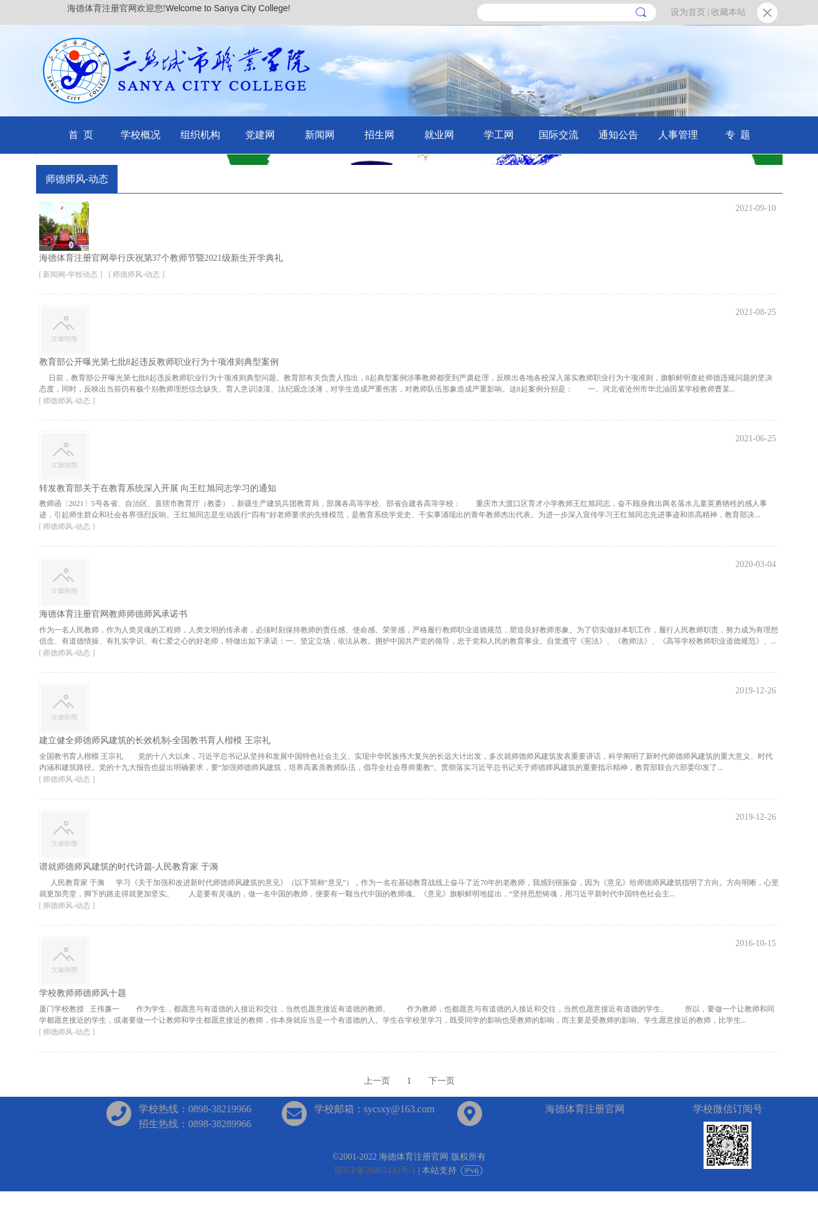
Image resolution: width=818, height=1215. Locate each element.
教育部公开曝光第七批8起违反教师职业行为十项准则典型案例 (159, 362)
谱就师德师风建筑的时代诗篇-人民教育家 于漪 (128, 866)
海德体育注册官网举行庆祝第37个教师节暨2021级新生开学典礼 (161, 258)
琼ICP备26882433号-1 (375, 1170)
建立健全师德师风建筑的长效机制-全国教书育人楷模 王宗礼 (155, 740)
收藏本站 (728, 12)
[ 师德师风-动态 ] (137, 274)
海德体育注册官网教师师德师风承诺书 (113, 614)
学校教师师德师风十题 (82, 993)
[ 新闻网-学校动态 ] (71, 274)
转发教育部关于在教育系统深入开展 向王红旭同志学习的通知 (158, 488)
